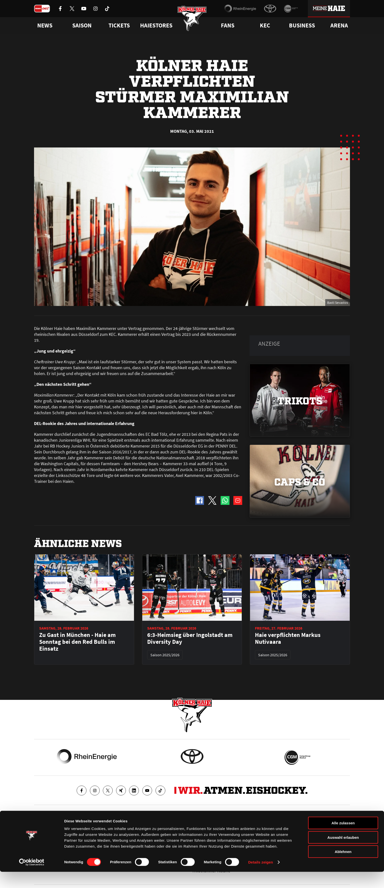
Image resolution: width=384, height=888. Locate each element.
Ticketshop (122, 826)
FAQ (195, 826)
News (38, 826)
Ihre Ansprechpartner (289, 826)
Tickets (119, 25)
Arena (339, 25)
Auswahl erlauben (343, 854)
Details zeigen (260, 878)
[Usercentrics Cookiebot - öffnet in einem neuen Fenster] (31, 878)
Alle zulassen (343, 839)
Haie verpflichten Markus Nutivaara (288, 638)
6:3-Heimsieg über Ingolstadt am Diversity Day (190, 638)
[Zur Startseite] (192, 20)
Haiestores (156, 25)
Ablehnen (343, 868)
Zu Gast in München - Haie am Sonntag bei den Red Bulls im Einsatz (77, 642)
